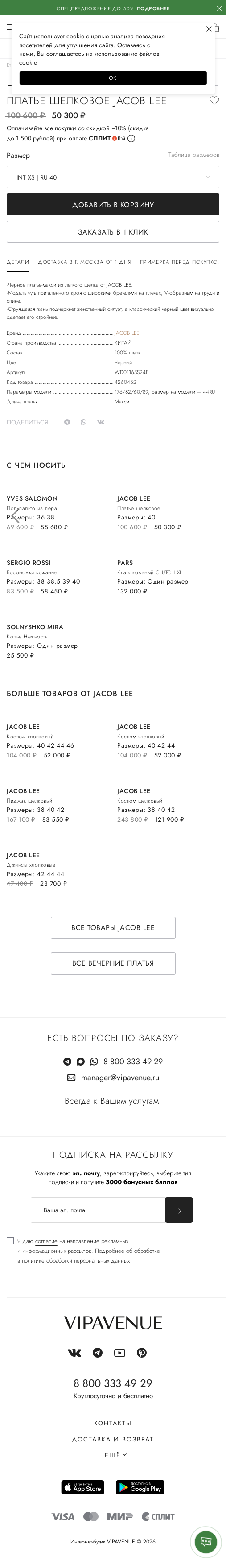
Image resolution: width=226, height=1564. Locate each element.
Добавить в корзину (113, 205)
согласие (46, 1241)
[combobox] (113, 177)
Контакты (113, 1423)
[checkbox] (83, 1251)
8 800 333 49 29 (133, 1061)
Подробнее (153, 8)
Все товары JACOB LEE (113, 927)
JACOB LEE (127, 333)
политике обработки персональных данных (76, 1260)
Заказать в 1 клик (113, 232)
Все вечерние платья (113, 963)
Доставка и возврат (113, 1439)
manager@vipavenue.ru (120, 1077)
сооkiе (28, 62)
